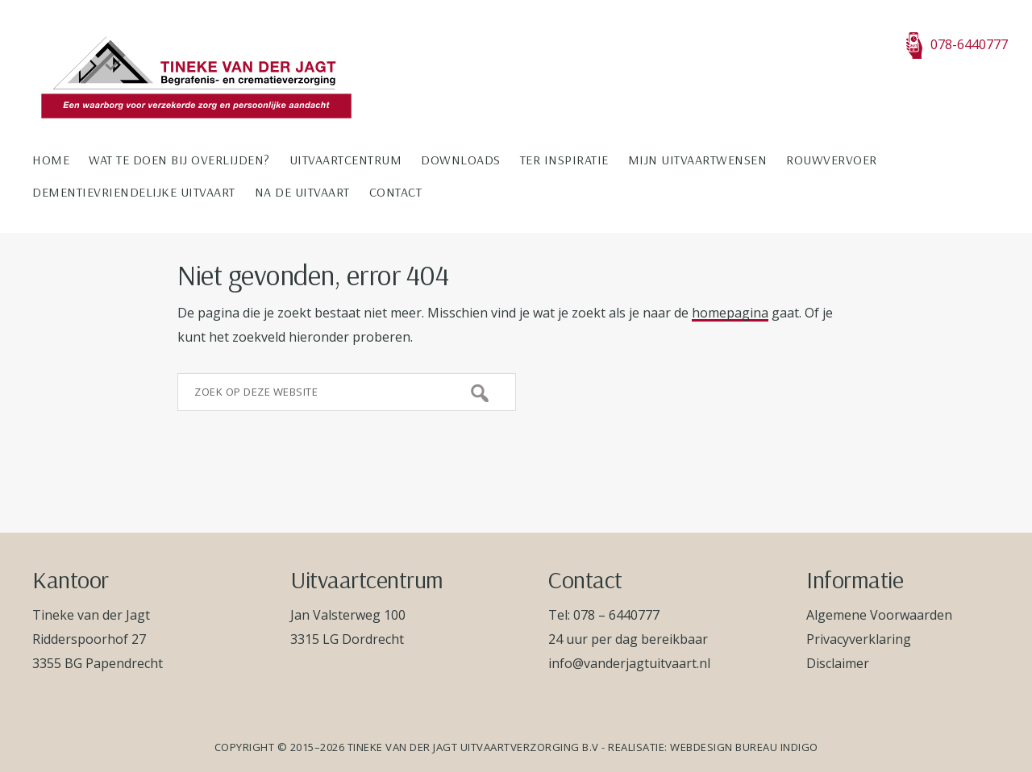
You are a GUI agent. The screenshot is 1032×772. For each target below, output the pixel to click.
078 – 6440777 (616, 615)
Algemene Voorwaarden (879, 615)
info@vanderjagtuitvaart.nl (629, 663)
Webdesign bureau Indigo (744, 747)
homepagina (730, 313)
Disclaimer (837, 663)
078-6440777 (957, 44)
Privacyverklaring (858, 639)
